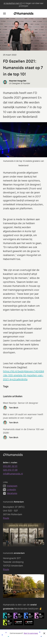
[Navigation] (4, 13)
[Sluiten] (44, 633)
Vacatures (10, 493)
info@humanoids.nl (13, 473)
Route (6, 518)
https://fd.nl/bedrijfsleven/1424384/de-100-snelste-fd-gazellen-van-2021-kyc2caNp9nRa (23, 375)
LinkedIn (9, 489)
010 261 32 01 (10, 466)
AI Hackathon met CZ (13, 3)
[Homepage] (23, 13)
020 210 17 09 (10, 469)
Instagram (10, 485)
